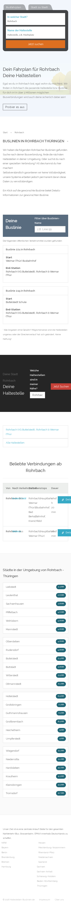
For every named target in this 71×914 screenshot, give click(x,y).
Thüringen (42, 886)
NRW (4, 843)
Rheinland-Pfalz (46, 852)
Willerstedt (36, 675)
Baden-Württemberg (47, 881)
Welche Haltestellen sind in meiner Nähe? (37, 379)
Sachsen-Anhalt (44, 871)
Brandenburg (8, 857)
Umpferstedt (36, 738)
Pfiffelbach (36, 612)
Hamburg (6, 866)
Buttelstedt (36, 658)
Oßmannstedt (36, 684)
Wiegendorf (36, 751)
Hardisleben (36, 768)
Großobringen (36, 705)
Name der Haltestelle (19, 30)
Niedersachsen (45, 857)
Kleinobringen (36, 785)
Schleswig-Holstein (46, 876)
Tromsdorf (36, 793)
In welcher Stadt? (17, 16)
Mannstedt (36, 629)
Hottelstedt (36, 696)
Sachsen (41, 866)
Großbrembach (36, 721)
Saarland (42, 862)
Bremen (5, 862)
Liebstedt (36, 587)
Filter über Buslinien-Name (47, 220)
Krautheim (36, 776)
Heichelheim (36, 730)
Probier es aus (15, 107)
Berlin (4, 852)
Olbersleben (36, 641)
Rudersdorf (36, 650)
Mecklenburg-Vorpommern (51, 847)
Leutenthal (36, 595)
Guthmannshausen (36, 713)
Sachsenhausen (36, 604)
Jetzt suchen (35, 44)
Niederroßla (36, 759)
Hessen (41, 843)
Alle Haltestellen (15, 442)
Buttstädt (36, 667)
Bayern (5, 847)
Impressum (44, 899)
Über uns (59, 899)
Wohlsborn (36, 621)
